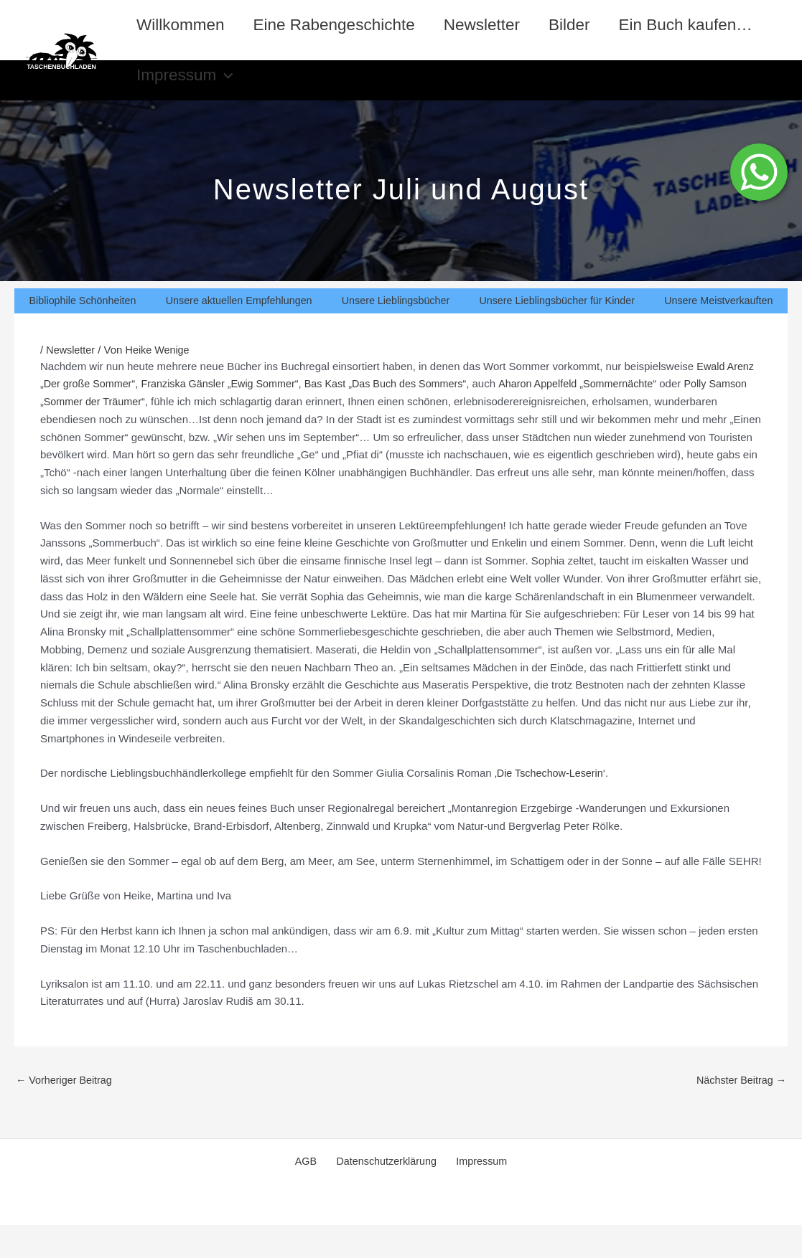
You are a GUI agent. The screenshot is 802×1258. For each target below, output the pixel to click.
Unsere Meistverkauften (718, 332)
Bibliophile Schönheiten (82, 332)
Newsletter (490, 25)
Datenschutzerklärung (385, 1194)
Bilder (581, 25)
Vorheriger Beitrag (66, 1113)
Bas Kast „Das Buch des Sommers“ (400, 416)
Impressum (352, 92)
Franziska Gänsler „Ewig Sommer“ (228, 416)
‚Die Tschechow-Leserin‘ (551, 805)
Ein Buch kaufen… (205, 91)
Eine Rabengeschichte (339, 25)
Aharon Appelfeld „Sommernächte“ (599, 416)
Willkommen (183, 25)
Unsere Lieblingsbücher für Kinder (556, 332)
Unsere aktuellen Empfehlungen (238, 332)
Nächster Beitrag (739, 1113)
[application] (392, 92)
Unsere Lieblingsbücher (395, 332)
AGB (311, 1194)
